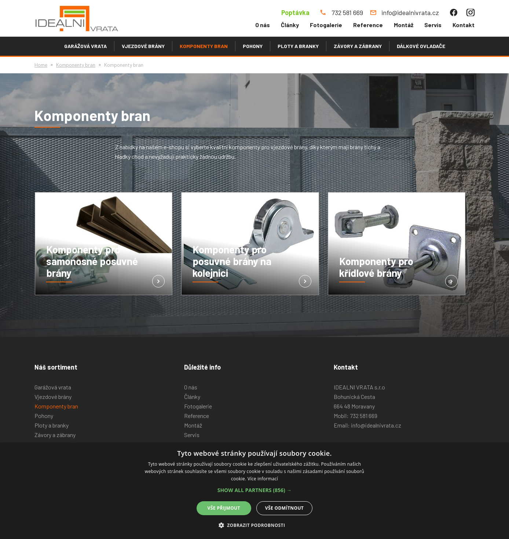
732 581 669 (363, 415)
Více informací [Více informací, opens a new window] (263, 479)
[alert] (254, 491)
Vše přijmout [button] (224, 508)
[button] (254, 490)
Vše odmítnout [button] (284, 508)
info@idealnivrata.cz (376, 425)
